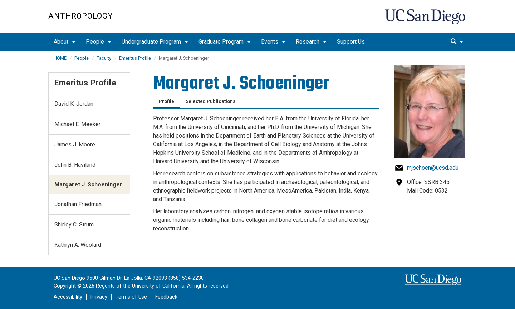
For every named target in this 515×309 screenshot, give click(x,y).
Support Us (351, 41)
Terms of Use (131, 297)
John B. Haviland (74, 164)
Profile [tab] (166, 101)
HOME (60, 58)
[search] (457, 42)
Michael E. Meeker (77, 124)
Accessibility (68, 297)
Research (311, 41)
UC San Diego (426, 20)
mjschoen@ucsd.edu (432, 167)
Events (273, 41)
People (98, 41)
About (64, 41)
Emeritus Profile (135, 58)
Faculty (104, 58)
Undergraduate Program (155, 41)
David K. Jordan (73, 103)
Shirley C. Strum (74, 224)
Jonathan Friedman (78, 204)
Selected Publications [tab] (210, 101)
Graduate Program (224, 41)
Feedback (166, 297)
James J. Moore (74, 144)
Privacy (98, 297)
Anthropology (80, 15)
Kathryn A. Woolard (77, 244)
